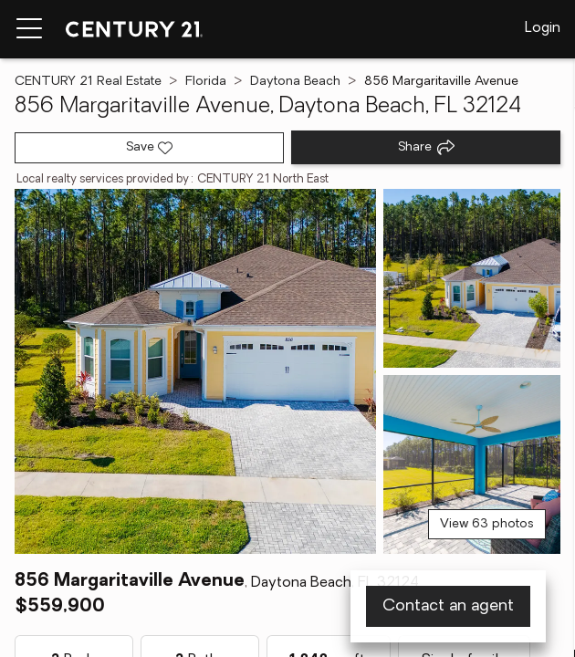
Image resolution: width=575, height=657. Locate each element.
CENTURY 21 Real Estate (88, 82)
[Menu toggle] (29, 29)
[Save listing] (149, 147)
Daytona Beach (295, 82)
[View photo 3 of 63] (471, 464)
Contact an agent (448, 606)
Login (542, 28)
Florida (205, 82)
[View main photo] (195, 371)
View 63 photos (487, 524)
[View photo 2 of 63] (471, 278)
